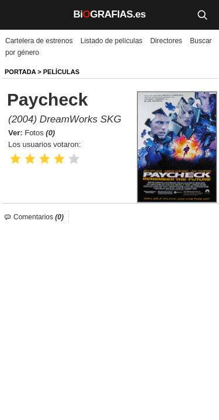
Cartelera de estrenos (38, 41)
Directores (166, 41)
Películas (61, 71)
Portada (20, 71)
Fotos (40, 132)
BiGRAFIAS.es (110, 14)
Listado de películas (111, 41)
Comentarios (38, 217)
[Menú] (17, 14)
